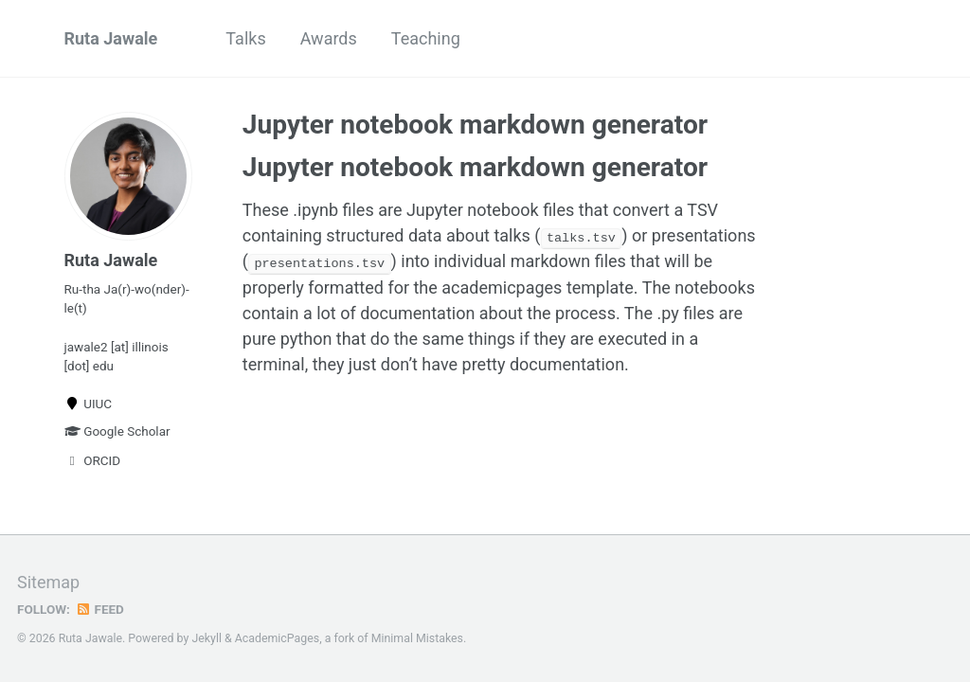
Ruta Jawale (111, 38)
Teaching (425, 38)
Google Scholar (117, 431)
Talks (245, 38)
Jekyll (206, 638)
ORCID (92, 460)
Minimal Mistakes (417, 638)
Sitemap (48, 582)
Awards (328, 38)
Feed (99, 609)
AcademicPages (277, 638)
